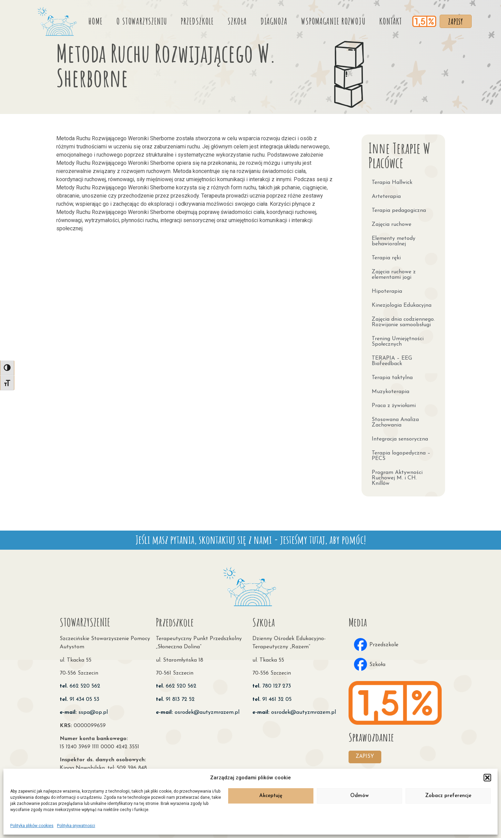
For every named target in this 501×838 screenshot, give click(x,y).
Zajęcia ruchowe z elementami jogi (394, 272)
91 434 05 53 (79, 697)
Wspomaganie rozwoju (330, 20)
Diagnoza (270, 20)
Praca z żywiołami (394, 403)
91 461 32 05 (272, 697)
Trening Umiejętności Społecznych (398, 339)
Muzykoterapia (390, 389)
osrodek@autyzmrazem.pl (197, 710)
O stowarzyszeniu (138, 20)
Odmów (359, 795)
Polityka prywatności (76, 825)
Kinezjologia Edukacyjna (401, 303)
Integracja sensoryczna (400, 437)
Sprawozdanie (371, 735)
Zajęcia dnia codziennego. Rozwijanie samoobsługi (403, 320)
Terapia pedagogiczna (399, 208)
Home (93, 20)
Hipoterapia (387, 289)
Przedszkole (194, 20)
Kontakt (387, 20)
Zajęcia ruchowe (391, 222)
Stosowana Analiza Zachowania (395, 420)
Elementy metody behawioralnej (393, 239)
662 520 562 (80, 684)
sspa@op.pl (84, 710)
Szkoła (234, 20)
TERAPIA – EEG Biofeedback (392, 358)
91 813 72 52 (175, 697)
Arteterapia (386, 194)
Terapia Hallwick (392, 180)
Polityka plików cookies (32, 825)
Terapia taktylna (392, 375)
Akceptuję (270, 795)
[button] (487, 777)
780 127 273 (271, 684)
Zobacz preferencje (448, 795)
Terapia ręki (386, 256)
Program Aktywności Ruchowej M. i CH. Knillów (397, 476)
